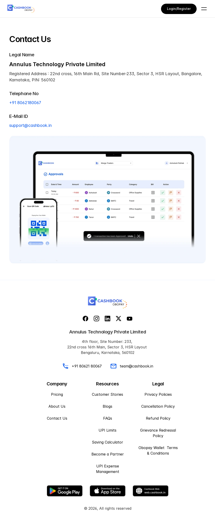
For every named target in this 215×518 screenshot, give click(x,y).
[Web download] (150, 490)
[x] (118, 318)
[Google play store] (64, 490)
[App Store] (107, 490)
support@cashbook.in (30, 125)
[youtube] (129, 318)
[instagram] (96, 318)
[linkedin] (107, 318)
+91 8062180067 (25, 102)
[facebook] (85, 318)
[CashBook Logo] (20, 9)
